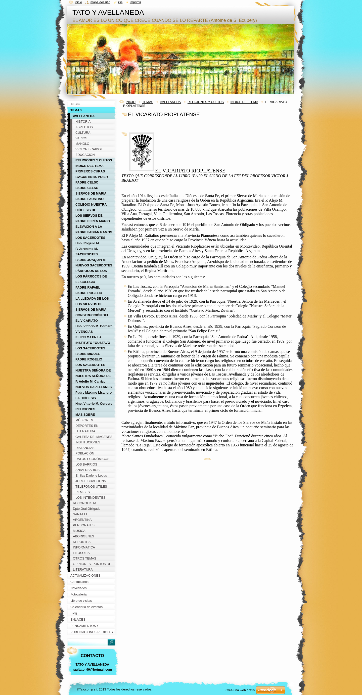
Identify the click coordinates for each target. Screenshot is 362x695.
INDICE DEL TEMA (244, 102)
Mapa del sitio (100, 2)
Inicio (78, 2)
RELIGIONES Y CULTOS (206, 102)
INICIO (130, 102)
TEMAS (147, 102)
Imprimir (135, 2)
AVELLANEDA (170, 102)
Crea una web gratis (240, 690)
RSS (120, 2)
